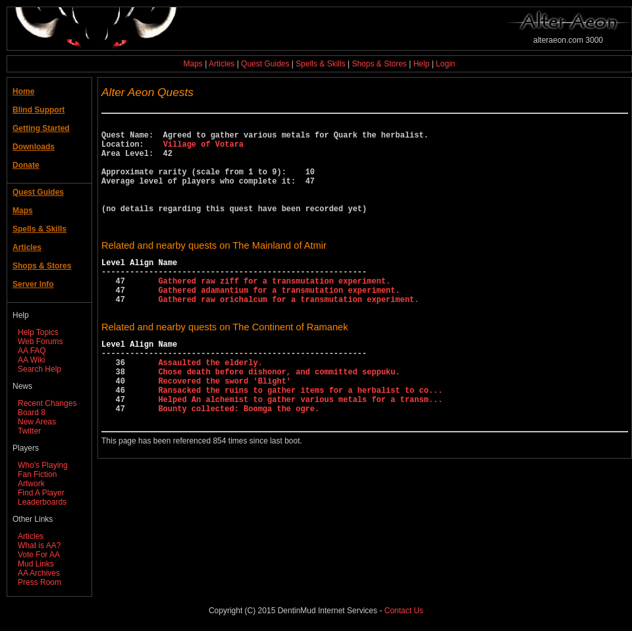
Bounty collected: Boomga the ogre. (238, 459)
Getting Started (41, 128)
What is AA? (39, 545)
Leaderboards (42, 502)
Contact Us (403, 610)
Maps (193, 63)
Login (445, 63)
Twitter (29, 431)
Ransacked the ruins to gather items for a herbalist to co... (300, 437)
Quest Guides (265, 63)
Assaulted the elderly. (210, 403)
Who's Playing (43, 465)
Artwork (31, 483)
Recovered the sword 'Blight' (224, 426)
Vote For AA (39, 554)
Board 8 (31, 412)
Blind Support (39, 109)
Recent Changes (47, 403)
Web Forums (40, 341)
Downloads (34, 146)
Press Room (39, 582)
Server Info (33, 284)
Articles (221, 63)
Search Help (39, 369)
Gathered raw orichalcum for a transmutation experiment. (288, 332)
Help (421, 63)
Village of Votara (203, 149)
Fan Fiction (37, 474)
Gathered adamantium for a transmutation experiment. (279, 321)
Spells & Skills (320, 63)
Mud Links (36, 563)
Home (23, 91)
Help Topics (38, 332)
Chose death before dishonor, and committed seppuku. (279, 414)
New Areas (37, 421)
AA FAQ (32, 350)
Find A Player (41, 492)
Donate (26, 165)
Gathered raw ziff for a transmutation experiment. (274, 310)
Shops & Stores (379, 63)
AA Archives (39, 573)
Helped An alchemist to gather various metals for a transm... (300, 448)
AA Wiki (31, 360)
